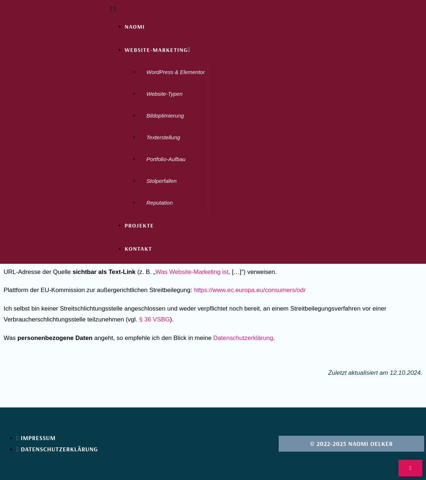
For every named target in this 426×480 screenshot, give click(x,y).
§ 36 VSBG (154, 319)
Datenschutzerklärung (243, 338)
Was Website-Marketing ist (191, 271)
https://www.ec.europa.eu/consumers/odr (250, 290)
